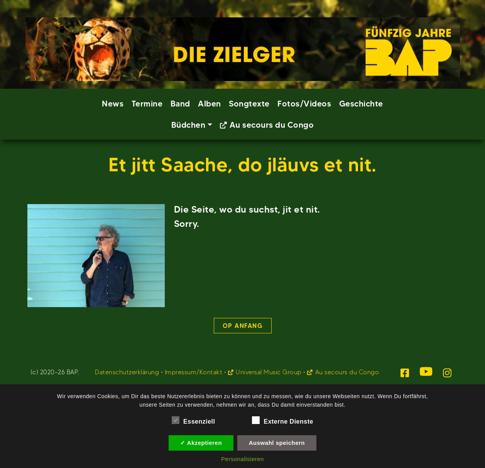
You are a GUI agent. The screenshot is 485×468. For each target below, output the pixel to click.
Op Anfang (243, 325)
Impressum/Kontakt (194, 372)
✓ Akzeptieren (201, 442)
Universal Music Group (269, 372)
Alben (209, 103)
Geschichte (361, 103)
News (112, 103)
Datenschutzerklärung (127, 372)
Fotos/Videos (304, 103)
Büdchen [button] (188, 125)
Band (180, 103)
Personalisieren (242, 459)
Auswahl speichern (277, 442)
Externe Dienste (282, 420)
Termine (147, 103)
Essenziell (193, 420)
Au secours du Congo (272, 125)
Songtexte (249, 103)
